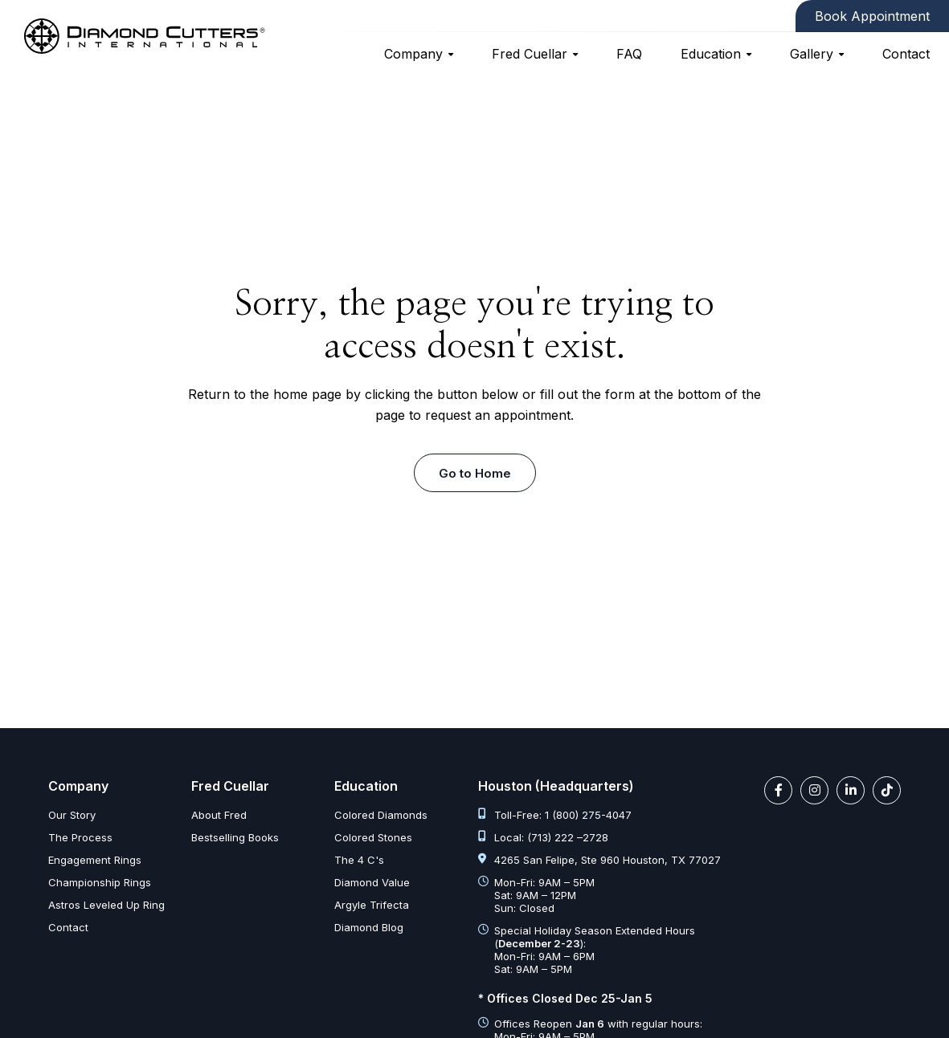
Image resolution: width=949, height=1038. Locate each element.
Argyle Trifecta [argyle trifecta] (371, 904)
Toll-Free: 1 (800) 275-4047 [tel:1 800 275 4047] (555, 814)
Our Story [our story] (72, 814)
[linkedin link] (851, 790)
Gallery (811, 54)
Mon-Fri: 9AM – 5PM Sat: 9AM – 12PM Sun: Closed (536, 895)
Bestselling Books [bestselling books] (235, 837)
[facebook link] (778, 790)
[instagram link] (814, 790)
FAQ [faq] (629, 54)
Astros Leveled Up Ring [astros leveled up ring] (106, 904)
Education (711, 54)
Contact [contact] (906, 54)
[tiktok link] (887, 790)
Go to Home (475, 473)
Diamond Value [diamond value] (372, 882)
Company (413, 54)
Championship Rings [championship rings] (99, 882)
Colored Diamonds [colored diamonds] (380, 814)
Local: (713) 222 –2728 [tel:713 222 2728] (543, 837)
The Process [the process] (80, 837)
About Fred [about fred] (219, 814)
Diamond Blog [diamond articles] (368, 927)
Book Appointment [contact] (872, 16)
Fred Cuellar (529, 54)
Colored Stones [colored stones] (373, 837)
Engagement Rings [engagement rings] (94, 859)
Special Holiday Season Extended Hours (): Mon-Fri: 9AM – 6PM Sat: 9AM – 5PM (586, 949)
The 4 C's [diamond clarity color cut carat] (359, 859)
